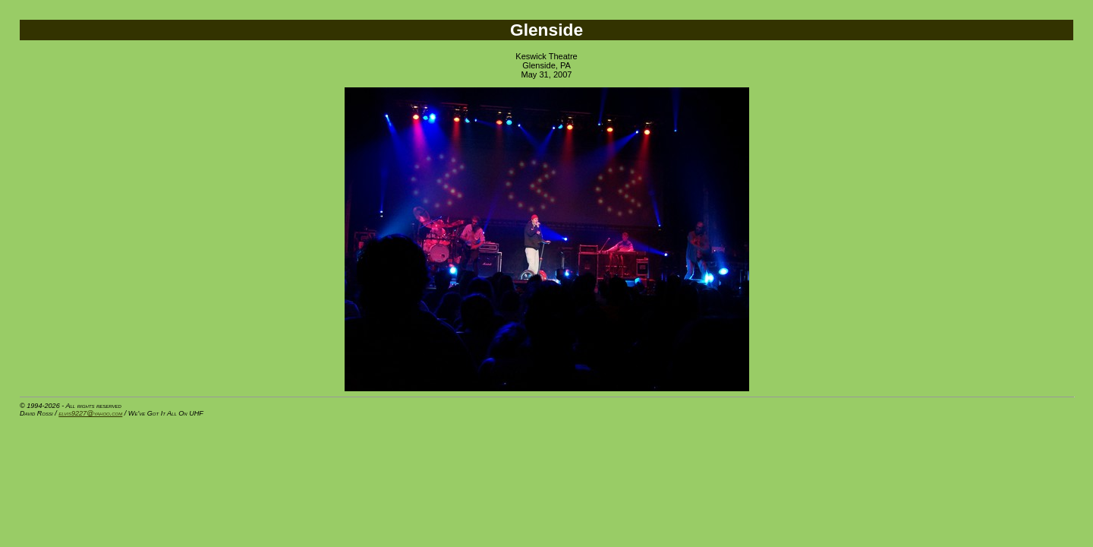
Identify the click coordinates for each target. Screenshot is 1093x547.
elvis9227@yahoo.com (90, 413)
